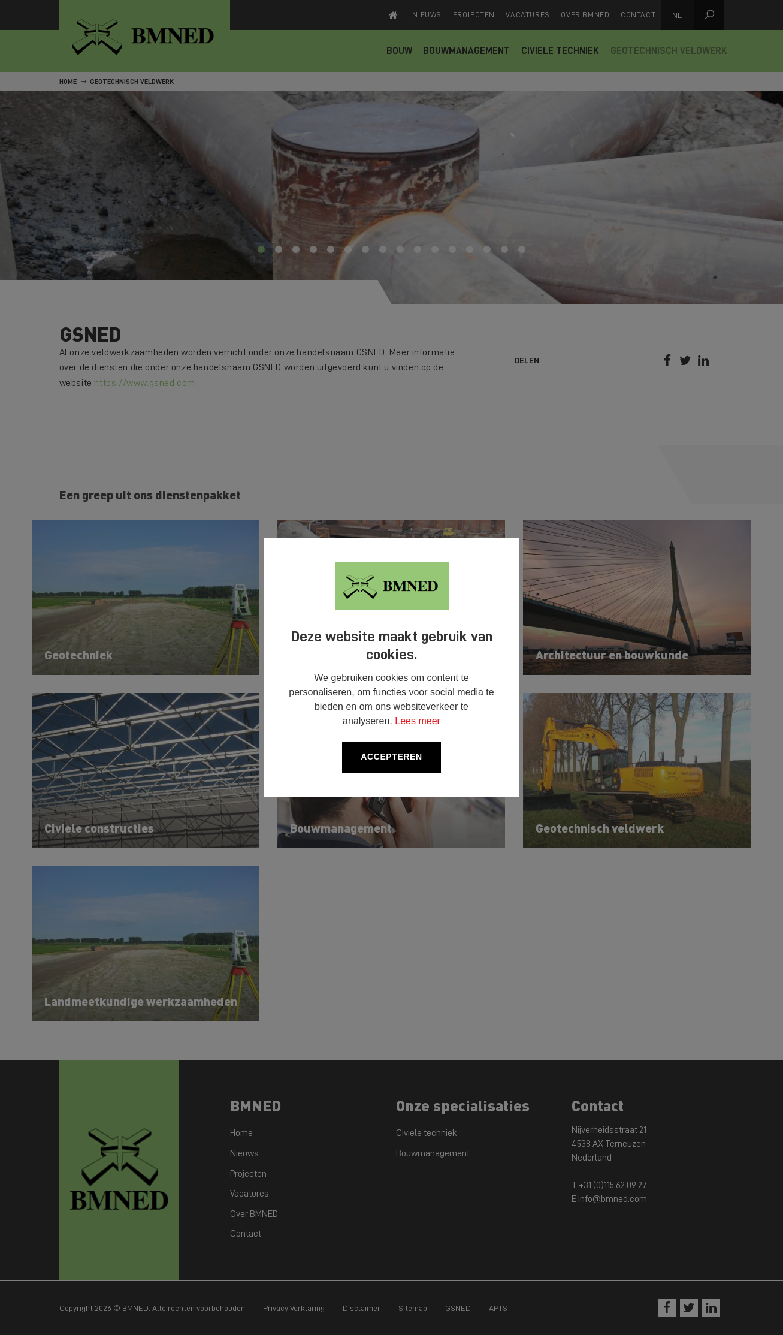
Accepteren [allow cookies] (391, 756)
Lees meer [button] (417, 721)
